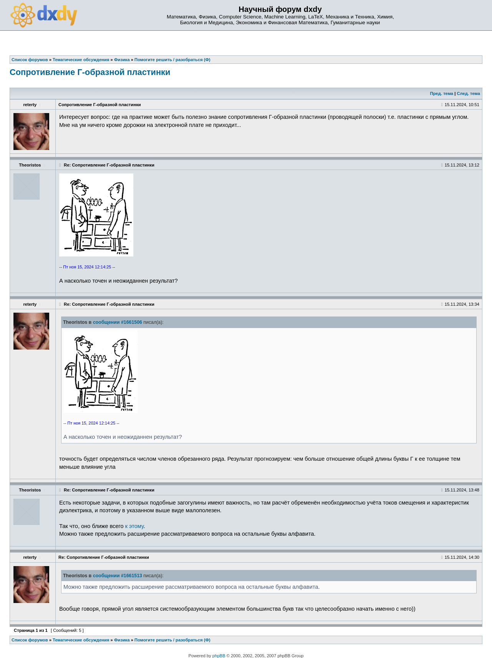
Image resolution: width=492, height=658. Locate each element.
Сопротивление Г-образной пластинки (90, 72)
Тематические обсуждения (81, 640)
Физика (122, 640)
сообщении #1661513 (117, 575)
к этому (134, 526)
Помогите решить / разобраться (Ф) (172, 640)
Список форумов (30, 640)
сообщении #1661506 (117, 322)
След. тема (468, 93)
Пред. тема (441, 93)
